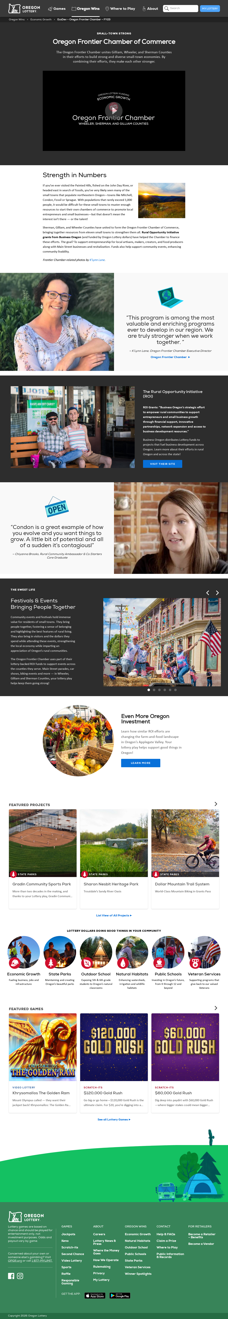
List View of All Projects (112, 915)
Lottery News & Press (104, 1243)
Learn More (141, 763)
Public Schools (135, 1254)
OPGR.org (15, 1261)
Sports (66, 1267)
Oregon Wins (17, 20)
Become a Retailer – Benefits (202, 1236)
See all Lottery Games (113, 1120)
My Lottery (210, 9)
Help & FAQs (166, 1234)
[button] (148, 690)
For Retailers (200, 1226)
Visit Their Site (162, 464)
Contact (163, 1226)
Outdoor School (136, 1247)
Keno (65, 1241)
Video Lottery (71, 1261)
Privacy (99, 1273)
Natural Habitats (137, 1241)
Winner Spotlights (138, 1274)
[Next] (217, 593)
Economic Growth (40, 20)
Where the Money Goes (106, 1252)
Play (114, 111)
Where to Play (167, 1247)
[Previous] (208, 593)
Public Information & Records (170, 1256)
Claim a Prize (166, 1241)
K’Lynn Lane (97, 260)
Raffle (66, 1274)
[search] (180, 8)
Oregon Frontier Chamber (170, 357)
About (98, 1226)
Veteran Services (137, 1267)
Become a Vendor (201, 1244)
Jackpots (68, 1234)
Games (66, 1226)
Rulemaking (101, 1267)
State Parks (133, 1261)
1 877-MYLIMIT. (42, 1261)
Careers (99, 1234)
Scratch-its (69, 1247)
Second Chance (72, 1254)
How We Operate (106, 1260)
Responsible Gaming (70, 1282)
